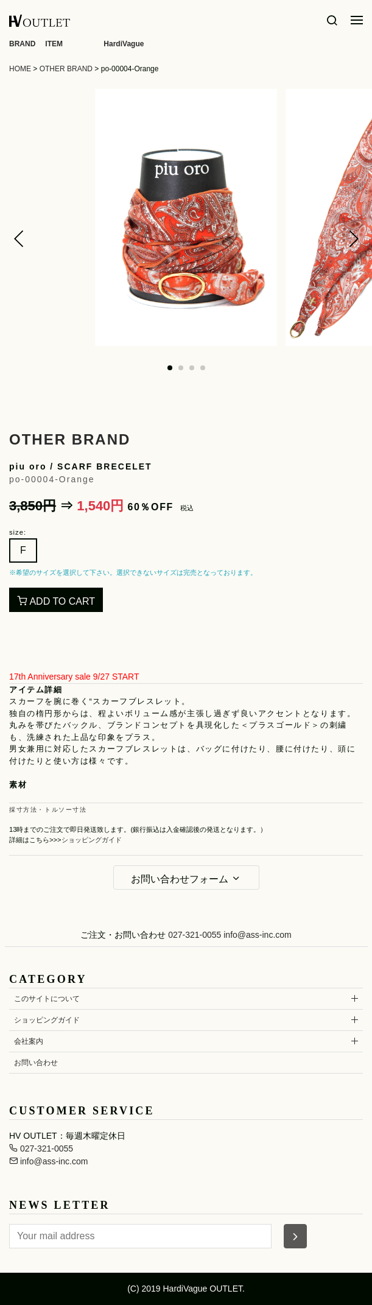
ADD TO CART (56, 601)
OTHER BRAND (66, 69)
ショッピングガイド (91, 839)
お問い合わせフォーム (185, 878)
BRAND (22, 44)
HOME (20, 69)
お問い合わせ (36, 1062)
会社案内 (28, 1041)
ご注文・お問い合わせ (123, 935)
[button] (19, 239)
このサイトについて (47, 998)
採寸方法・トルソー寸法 (48, 809)
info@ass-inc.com (257, 935)
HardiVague (124, 44)
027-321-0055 (194, 935)
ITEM (54, 44)
